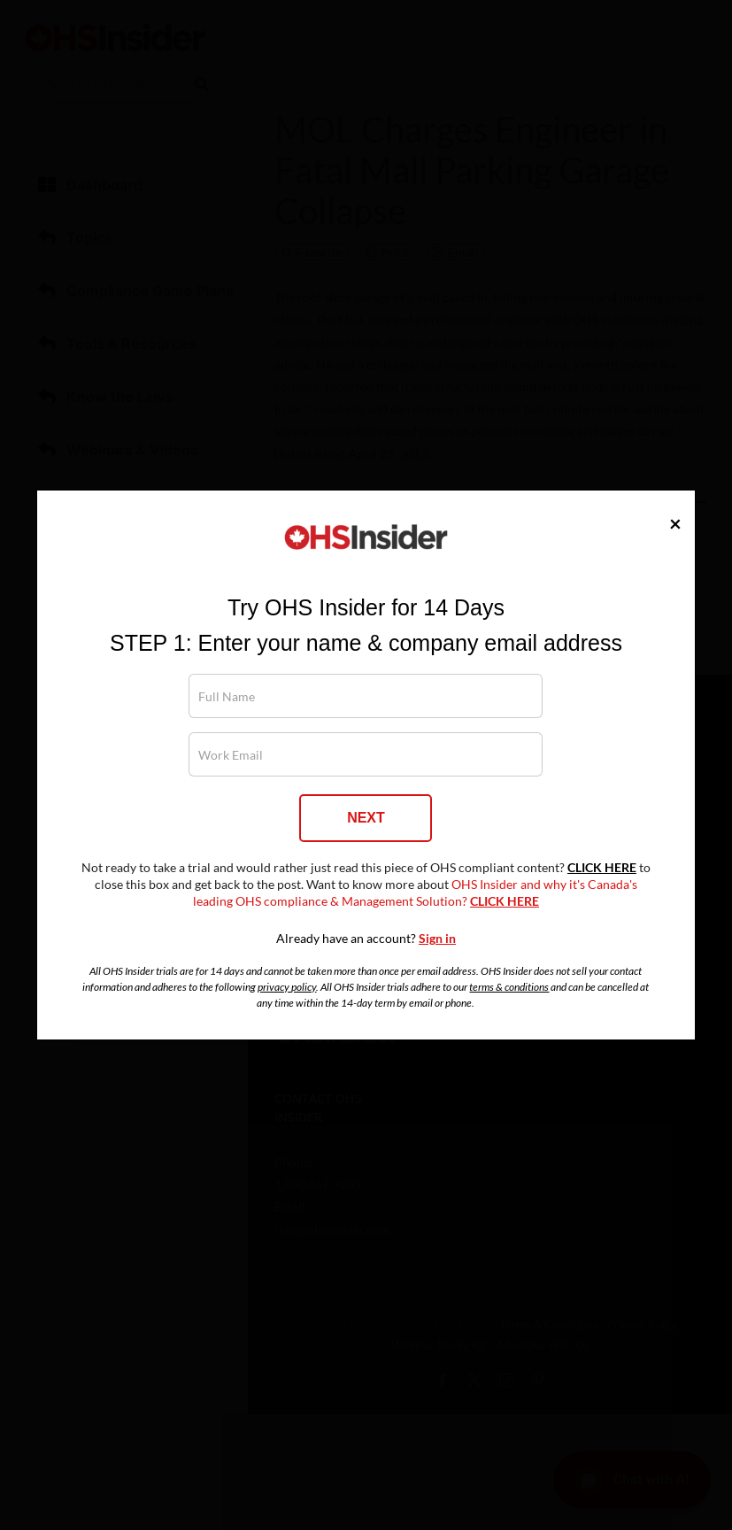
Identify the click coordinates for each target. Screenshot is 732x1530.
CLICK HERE (601, 868)
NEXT (366, 817)
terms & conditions (509, 986)
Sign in (437, 938)
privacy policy (287, 986)
